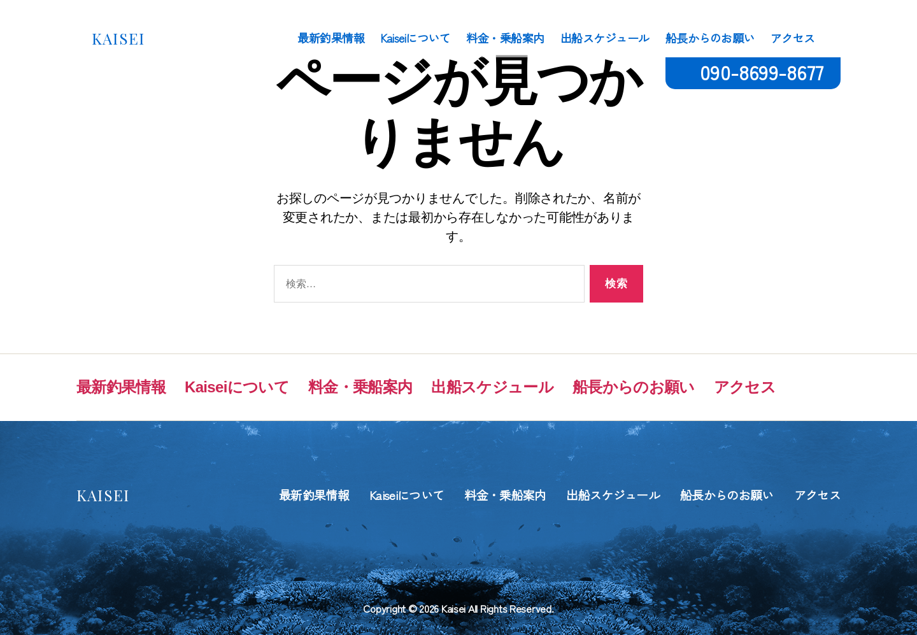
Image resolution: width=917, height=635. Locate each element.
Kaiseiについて (415, 38)
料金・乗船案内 (505, 38)
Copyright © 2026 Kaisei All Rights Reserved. (458, 608)
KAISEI (118, 38)
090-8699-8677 (761, 71)
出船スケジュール (605, 38)
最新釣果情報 (330, 38)
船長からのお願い (710, 38)
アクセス (793, 38)
